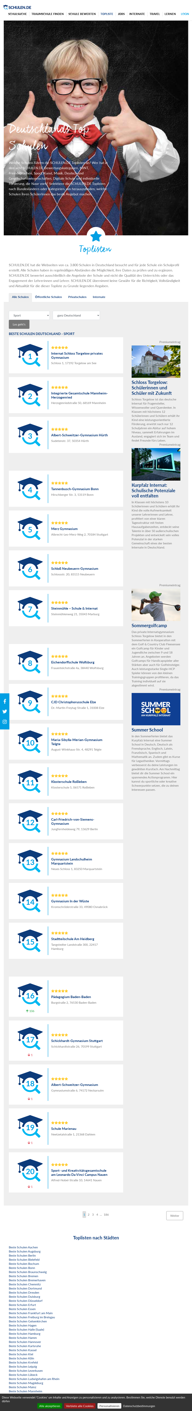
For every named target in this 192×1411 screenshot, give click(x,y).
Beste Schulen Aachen (23, 1247)
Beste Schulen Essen (22, 1309)
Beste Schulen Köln (21, 1358)
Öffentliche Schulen (48, 297)
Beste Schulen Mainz (22, 1387)
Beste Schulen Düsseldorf (26, 1300)
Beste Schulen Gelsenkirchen (28, 1321)
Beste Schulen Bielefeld (24, 1259)
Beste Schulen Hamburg (24, 1333)
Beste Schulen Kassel (23, 1350)
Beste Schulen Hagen (23, 1325)
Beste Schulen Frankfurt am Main (31, 1313)
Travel (155, 14)
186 (106, 1214)
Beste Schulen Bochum (24, 1263)
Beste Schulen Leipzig (23, 1366)
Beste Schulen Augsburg (24, 1251)
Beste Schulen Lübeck (23, 1374)
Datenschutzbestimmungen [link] (139, 1406)
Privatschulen (77, 297)
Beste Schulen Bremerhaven (27, 1280)
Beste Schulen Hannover (25, 1342)
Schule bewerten (82, 14)
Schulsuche (17, 14)
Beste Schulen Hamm (23, 1337)
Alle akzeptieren (49, 1406)
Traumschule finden (48, 14)
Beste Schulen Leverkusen (26, 1370)
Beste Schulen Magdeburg (26, 1383)
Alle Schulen (20, 297)
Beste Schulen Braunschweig (28, 1272)
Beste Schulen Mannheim (25, 1391)
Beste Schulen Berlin (22, 1255)
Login (185, 14)
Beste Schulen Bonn (22, 1267)
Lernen (170, 14)
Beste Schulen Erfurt (22, 1305)
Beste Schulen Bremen (23, 1276)
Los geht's (19, 324)
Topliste (106, 14)
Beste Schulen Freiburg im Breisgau (32, 1317)
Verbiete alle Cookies (80, 1406)
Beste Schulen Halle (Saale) (26, 1329)
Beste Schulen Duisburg (24, 1296)
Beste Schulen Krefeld (23, 1362)
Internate (137, 14)
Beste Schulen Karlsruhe (25, 1346)
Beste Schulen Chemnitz (25, 1284)
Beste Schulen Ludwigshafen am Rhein (34, 1379)
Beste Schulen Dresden (24, 1292)
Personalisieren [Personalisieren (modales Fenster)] (109, 1406)
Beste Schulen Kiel (21, 1354)
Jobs (121, 14)
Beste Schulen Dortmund (25, 1288)
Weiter (174, 1215)
